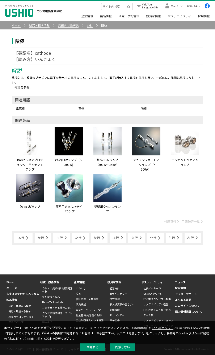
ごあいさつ (82, 288)
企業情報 (87, 16)
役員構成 (81, 304)
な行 (99, 238)
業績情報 (115, 309)
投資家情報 (153, 16)
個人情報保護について (188, 312)
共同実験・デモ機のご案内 (57, 307)
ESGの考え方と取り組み (157, 309)
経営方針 (115, 288)
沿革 (78, 293)
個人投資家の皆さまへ (122, 304)
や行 (155, 238)
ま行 (136, 238)
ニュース (11, 288)
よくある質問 (183, 300)
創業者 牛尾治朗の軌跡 (89, 315)
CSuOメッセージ (153, 293)
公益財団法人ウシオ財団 (90, 320)
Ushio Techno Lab (52, 302)
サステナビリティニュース (158, 320)
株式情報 (115, 299)
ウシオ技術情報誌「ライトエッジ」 (57, 314)
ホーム (10, 282)
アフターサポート (186, 294)
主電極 (20, 108)
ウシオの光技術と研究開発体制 (57, 289)
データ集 (148, 315)
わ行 (192, 238)
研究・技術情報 (129, 16)
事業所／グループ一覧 (88, 309)
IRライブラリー (118, 293)
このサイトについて (187, 306)
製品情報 (106, 16)
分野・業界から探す (19, 306)
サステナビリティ (179, 16)
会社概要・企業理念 (87, 299)
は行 (118, 238)
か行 (43, 238)
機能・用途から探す (19, 311)
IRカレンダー (117, 315)
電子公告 (115, 320)
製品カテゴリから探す (21, 316)
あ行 (23, 238)
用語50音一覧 (192, 221)
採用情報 (204, 16)
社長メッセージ (152, 288)
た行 (80, 238)
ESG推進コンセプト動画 (157, 299)
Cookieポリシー (162, 328)
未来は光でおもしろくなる (22, 294)
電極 (73, 78)
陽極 (141, 78)
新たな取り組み (51, 297)
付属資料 (172, 221)
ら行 (174, 238)
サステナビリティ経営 (155, 304)
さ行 (61, 238)
